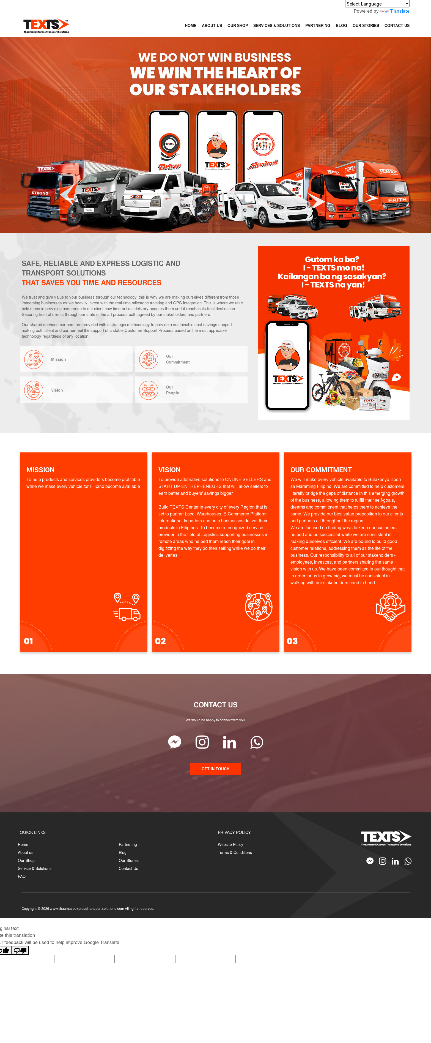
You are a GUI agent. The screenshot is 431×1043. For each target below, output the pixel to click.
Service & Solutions (34, 868)
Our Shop (26, 860)
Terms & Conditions (235, 852)
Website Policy (230, 844)
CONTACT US (397, 25)
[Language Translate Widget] (377, 3)
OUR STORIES (366, 25)
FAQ (22, 876)
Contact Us (128, 868)
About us (25, 852)
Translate (395, 11)
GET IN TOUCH (215, 769)
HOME (190, 25)
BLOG (341, 25)
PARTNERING (317, 25)
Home (23, 844)
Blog (123, 852)
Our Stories (129, 860)
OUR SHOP (237, 25)
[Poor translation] (20, 950)
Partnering (128, 844)
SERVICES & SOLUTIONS (276, 25)
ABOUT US (212, 25)
